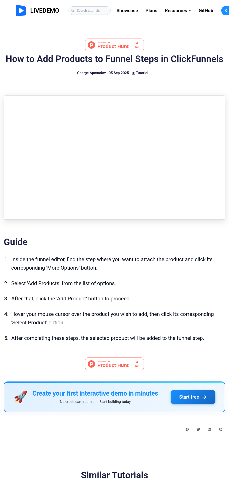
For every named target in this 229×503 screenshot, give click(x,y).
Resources (178, 10)
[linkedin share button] (209, 429)
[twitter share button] (198, 429)
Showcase (127, 10)
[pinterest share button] (220, 429)
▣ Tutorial (140, 73)
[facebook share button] (187, 429)
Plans (151, 10)
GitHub (206, 10)
